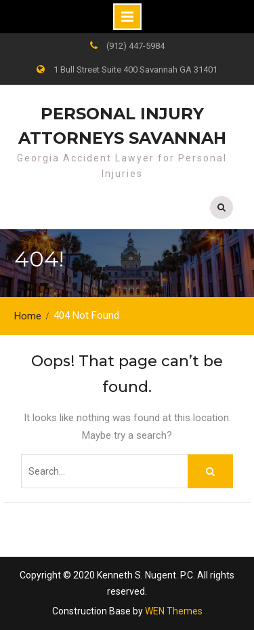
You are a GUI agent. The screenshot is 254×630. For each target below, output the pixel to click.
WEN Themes (174, 611)
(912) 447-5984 (135, 46)
